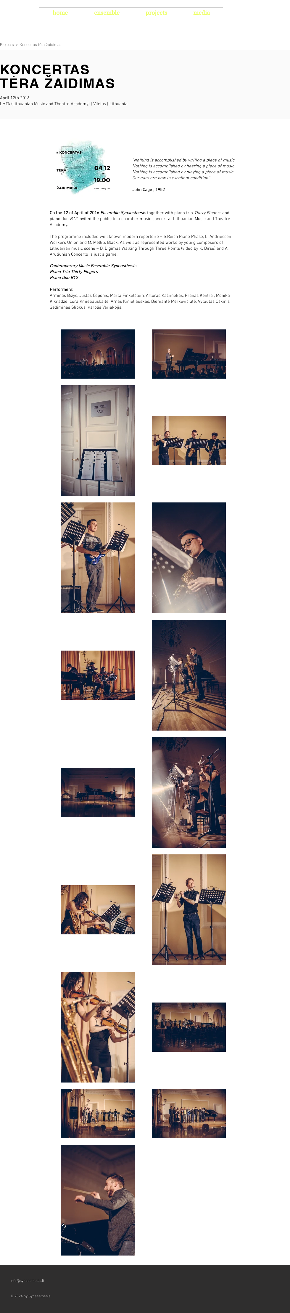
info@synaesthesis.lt (27, 1281)
